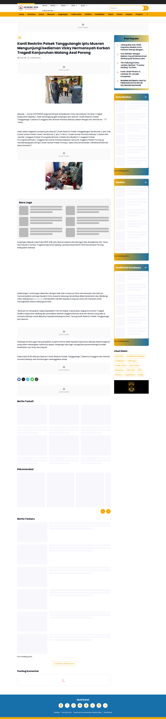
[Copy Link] (36, 379)
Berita (54, 5)
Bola (74, 5)
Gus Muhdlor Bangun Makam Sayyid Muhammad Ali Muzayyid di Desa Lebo (133, 56)
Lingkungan (63, 14)
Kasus (41, 14)
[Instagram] (73, 705)
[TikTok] (92, 705)
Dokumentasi (49, 10)
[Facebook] (19, 379)
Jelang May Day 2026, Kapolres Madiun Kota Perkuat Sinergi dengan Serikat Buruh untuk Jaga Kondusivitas (132, 47)
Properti (139, 14)
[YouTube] (80, 705)
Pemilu (119, 14)
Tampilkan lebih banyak (64, 663)
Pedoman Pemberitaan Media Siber (87, 712)
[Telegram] (28, 379)
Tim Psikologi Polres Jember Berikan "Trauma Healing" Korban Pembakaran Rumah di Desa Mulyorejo (132, 65)
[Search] (126, 8)
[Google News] (86, 705)
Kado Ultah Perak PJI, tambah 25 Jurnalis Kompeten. (131, 74)
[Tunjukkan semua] (145, 97)
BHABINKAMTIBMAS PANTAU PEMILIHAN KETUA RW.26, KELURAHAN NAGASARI (133, 83)
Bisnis (64, 5)
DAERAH (88, 14)
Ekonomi (51, 14)
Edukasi (129, 14)
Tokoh (110, 14)
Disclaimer (108, 712)
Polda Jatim (76, 14)
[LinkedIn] (99, 705)
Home (44, 5)
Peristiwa (31, 14)
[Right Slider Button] (146, 14)
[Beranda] (19, 37)
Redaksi (57, 712)
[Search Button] (146, 8)
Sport (84, 5)
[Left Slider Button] (103, 511)
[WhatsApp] (32, 379)
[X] (23, 379)
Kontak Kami (67, 712)
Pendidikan (99, 14)
